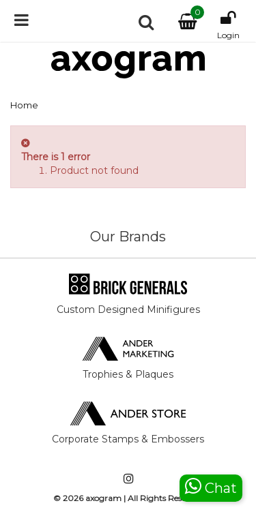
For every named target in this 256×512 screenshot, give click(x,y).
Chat (211, 486)
